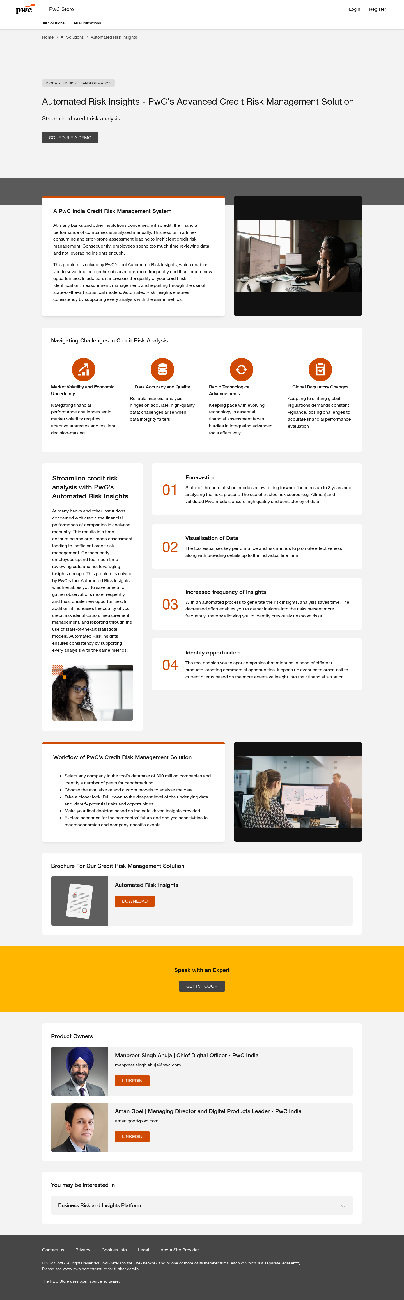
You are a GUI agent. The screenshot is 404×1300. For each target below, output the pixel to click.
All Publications (87, 23)
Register (377, 9)
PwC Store (61, 9)
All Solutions (54, 23)
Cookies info (114, 1250)
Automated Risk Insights (114, 37)
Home (48, 37)
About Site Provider (179, 1250)
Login (354, 9)
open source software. (100, 1281)
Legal (143, 1250)
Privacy (82, 1250)
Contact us (53, 1250)
